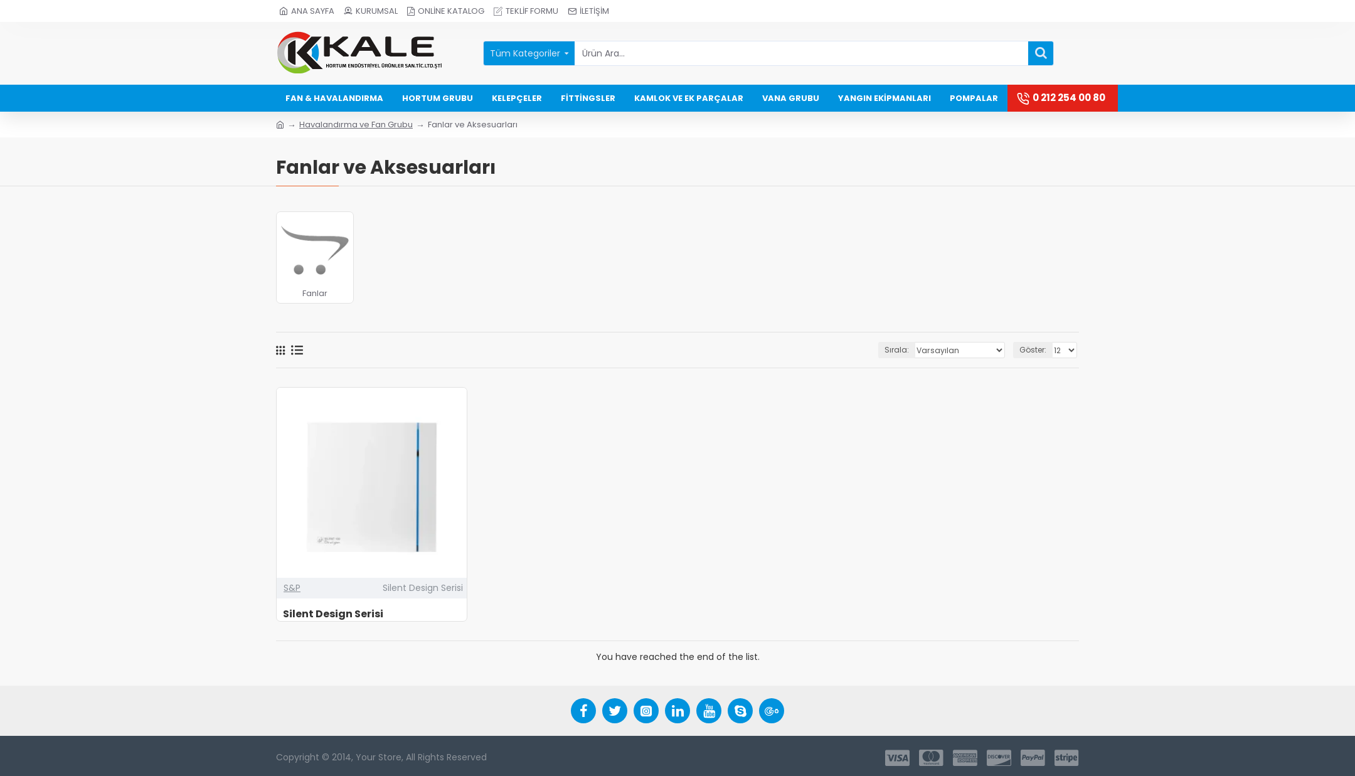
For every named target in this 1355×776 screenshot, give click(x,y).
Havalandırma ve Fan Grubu (356, 124)
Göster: (1032, 349)
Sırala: (898, 349)
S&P (292, 588)
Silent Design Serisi (333, 614)
